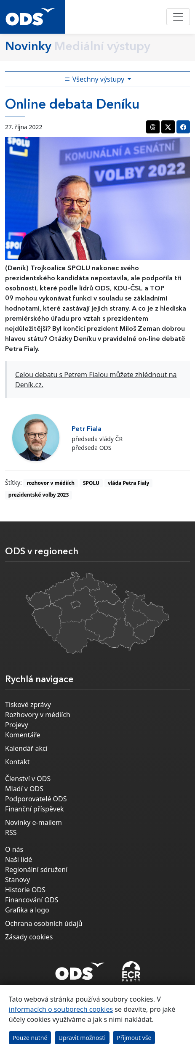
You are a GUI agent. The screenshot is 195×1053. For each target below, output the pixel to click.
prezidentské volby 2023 (38, 494)
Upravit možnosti (82, 1038)
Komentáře (22, 734)
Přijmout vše (134, 1038)
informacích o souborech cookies (61, 1009)
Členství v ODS (28, 778)
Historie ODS (25, 889)
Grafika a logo (27, 910)
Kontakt (17, 761)
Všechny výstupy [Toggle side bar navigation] (95, 79)
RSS (11, 832)
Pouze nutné (30, 1038)
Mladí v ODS (24, 788)
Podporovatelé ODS (36, 798)
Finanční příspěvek (34, 809)
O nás (14, 849)
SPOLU (91, 483)
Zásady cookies (29, 936)
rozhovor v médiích (51, 483)
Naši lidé (18, 859)
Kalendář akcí (26, 748)
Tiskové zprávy (28, 704)
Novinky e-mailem (33, 822)
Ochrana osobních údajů (44, 923)
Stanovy (17, 879)
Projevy (16, 724)
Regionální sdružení (36, 869)
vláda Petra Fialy (129, 483)
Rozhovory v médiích (37, 714)
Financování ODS (31, 899)
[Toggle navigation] (178, 16)
